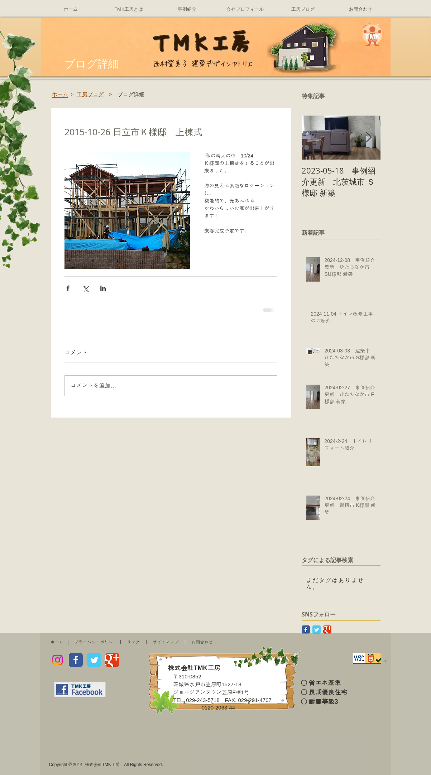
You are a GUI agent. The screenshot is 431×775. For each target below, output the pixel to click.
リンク (133, 642)
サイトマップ (165, 642)
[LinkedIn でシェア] (103, 288)
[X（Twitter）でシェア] (85, 288)
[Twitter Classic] (316, 629)
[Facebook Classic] (306, 629)
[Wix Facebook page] (76, 660)
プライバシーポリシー (95, 642)
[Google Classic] (327, 629)
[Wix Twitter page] (94, 660)
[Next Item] (369, 137)
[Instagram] (57, 660)
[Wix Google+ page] (112, 660)
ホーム (57, 642)
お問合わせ (202, 642)
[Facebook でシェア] (67, 288)
